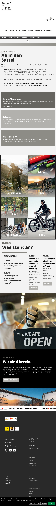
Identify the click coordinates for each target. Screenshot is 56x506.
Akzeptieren (51, 503)
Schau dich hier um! (40, 85)
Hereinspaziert (6, 126)
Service (30, 30)
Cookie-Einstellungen (34, 503)
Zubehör (10, 38)
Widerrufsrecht (32, 465)
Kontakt (31, 491)
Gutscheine (32, 38)
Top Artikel (31, 462)
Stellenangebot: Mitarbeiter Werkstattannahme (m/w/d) (12, 279)
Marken (38, 38)
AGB (30, 496)
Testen (18, 30)
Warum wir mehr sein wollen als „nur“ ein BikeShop (13, 265)
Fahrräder (3, 38)
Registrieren (32, 478)
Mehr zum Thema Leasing (10, 380)
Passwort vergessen (33, 480)
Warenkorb (31, 460)
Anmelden (31, 477)
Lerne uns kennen (7, 144)
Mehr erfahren (6, 106)
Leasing (12, 30)
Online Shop (47, 30)
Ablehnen (44, 503)
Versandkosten (32, 463)
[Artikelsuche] (47, 20)
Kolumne (28, 34)
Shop (24, 30)
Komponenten (17, 38)
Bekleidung (24, 38)
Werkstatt (38, 30)
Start (6, 30)
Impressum (31, 493)
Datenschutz (32, 495)
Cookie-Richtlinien (29, 500)
